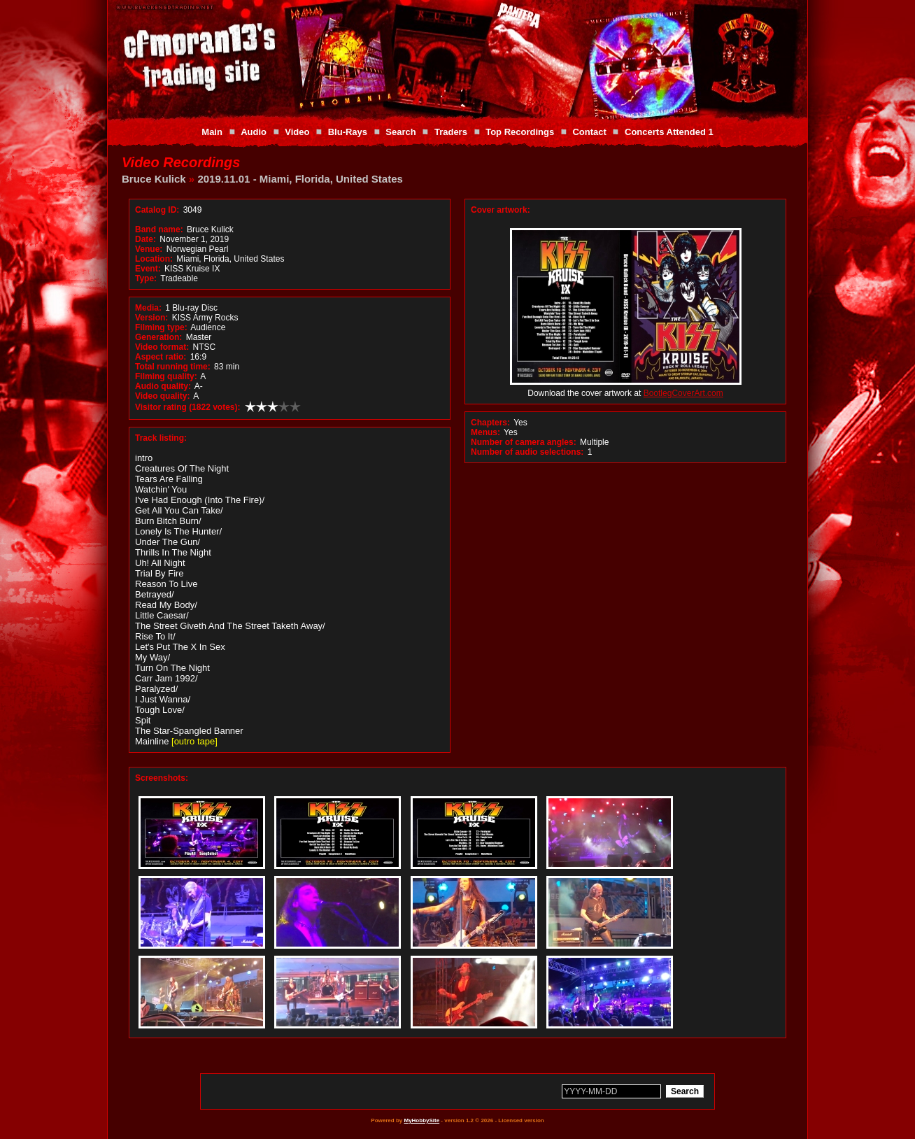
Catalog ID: (157, 210)
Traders (450, 132)
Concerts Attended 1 (669, 132)
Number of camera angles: (523, 442)
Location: (154, 259)
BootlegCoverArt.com (683, 393)
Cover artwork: (500, 210)
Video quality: (162, 396)
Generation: (158, 337)
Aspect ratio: (160, 357)
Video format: (162, 347)
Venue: (148, 249)
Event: (148, 269)
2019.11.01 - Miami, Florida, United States (299, 179)
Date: (145, 239)
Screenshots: (161, 778)
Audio (254, 132)
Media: (148, 308)
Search (400, 132)
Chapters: (490, 422)
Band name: (159, 229)
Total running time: (173, 367)
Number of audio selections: (527, 452)
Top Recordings (519, 132)
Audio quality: (163, 386)
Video (297, 132)
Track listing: (161, 438)
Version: (151, 318)
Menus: (485, 432)
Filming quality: (166, 376)
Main (211, 132)
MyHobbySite (421, 1120)
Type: (146, 278)
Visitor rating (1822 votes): (188, 407)
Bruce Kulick (154, 179)
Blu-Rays (347, 132)
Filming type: (161, 327)
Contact (589, 132)
